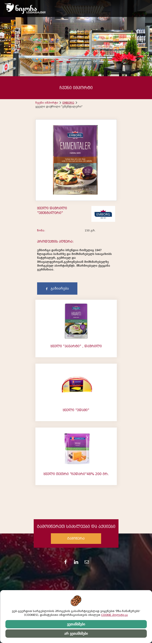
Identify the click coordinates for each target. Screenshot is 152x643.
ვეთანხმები (76, 624)
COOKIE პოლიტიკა (114, 614)
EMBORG (68, 102)
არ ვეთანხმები (76, 633)
